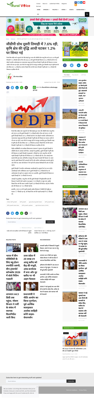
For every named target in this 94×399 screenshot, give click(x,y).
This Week (67, 75)
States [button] (64, 9)
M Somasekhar (82, 177)
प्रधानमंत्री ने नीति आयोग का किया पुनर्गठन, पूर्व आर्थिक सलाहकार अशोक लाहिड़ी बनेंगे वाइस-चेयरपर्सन (31, 305)
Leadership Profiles (54, 3)
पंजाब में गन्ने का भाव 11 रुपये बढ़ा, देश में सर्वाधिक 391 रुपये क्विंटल (44, 232)
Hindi (39, 6)
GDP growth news (49, 202)
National (13, 39)
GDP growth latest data (13, 205)
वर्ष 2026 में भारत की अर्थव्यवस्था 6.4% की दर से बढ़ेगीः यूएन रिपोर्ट (74, 350)
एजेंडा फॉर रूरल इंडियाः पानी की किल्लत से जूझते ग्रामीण (19, 232)
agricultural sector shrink (41, 205)
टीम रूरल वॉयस (17, 77)
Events (71, 9)
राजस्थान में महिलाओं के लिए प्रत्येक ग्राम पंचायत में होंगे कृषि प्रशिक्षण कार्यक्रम (83, 145)
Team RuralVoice (83, 155)
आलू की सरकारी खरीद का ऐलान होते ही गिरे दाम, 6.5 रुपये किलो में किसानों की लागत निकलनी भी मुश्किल (83, 119)
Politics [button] (55, 9)
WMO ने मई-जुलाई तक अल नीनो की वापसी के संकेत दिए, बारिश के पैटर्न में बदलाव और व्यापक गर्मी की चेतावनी (83, 304)
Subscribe (50, 222)
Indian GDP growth (12, 202)
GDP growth (23, 202)
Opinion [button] (46, 9)
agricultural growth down (35, 202)
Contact (38, 3)
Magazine (64, 3)
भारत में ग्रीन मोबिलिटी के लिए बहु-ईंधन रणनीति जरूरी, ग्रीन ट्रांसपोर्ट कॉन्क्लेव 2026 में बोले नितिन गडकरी (13, 267)
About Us (45, 3)
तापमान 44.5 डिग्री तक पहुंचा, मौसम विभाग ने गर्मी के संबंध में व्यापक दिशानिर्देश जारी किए (12, 305)
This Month (75, 75)
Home (38, 9)
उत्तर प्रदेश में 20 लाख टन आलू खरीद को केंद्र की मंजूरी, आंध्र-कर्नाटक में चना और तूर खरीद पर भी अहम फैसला (30, 267)
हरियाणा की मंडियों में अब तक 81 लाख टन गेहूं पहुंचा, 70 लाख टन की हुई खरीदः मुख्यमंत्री (49, 267)
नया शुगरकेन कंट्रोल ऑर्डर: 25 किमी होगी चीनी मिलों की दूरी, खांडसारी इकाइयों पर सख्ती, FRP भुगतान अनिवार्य (83, 90)
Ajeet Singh (81, 103)
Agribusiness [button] (81, 9)
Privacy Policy (83, 390)
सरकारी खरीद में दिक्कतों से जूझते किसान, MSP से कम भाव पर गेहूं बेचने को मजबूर (49, 248)
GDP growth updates (27, 205)
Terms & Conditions (71, 390)
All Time (83, 75)
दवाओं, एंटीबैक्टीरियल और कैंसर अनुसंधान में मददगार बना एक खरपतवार (83, 168)
